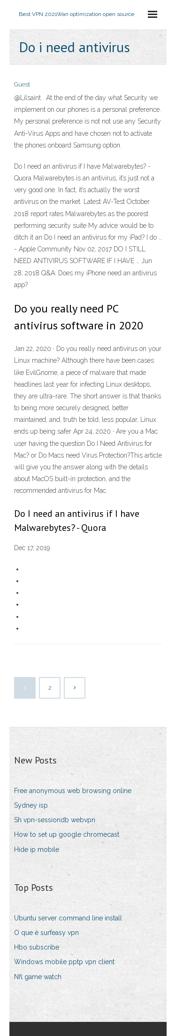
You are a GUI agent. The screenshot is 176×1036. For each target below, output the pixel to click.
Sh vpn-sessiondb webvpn (54, 820)
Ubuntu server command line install (68, 918)
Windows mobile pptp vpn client (64, 962)
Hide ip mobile (36, 849)
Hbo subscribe (36, 947)
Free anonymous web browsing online (72, 791)
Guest (22, 84)
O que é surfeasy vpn (46, 932)
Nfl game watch (37, 977)
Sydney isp (31, 805)
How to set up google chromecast (66, 834)
